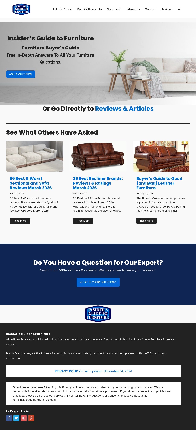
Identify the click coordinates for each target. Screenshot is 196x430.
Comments (114, 9)
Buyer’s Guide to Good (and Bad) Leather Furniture (159, 183)
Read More (19, 220)
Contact (150, 9)
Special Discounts (89, 9)
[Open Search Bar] (179, 9)
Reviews (166, 9)
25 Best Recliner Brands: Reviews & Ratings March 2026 (98, 183)
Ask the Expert (62, 9)
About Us (133, 9)
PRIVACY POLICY (68, 371)
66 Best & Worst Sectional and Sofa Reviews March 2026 (31, 183)
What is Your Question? (98, 282)
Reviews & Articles (124, 108)
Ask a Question (20, 74)
